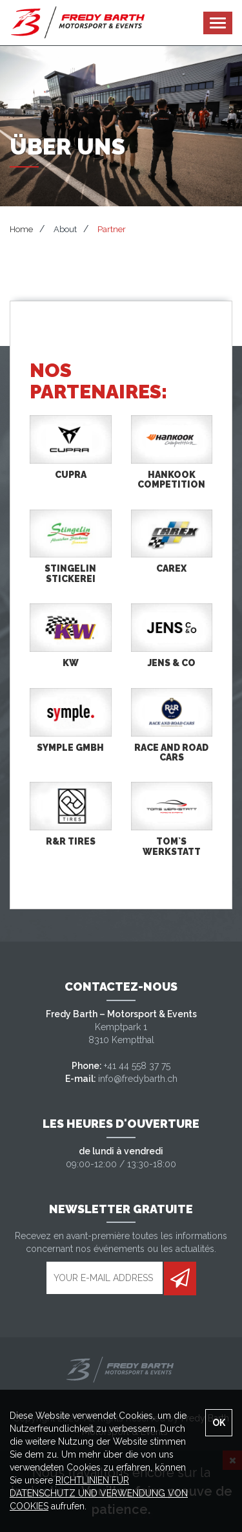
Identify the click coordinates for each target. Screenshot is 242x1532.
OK (218, 1423)
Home (21, 229)
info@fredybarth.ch (137, 1078)
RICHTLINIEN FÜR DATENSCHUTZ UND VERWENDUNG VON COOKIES (99, 1493)
